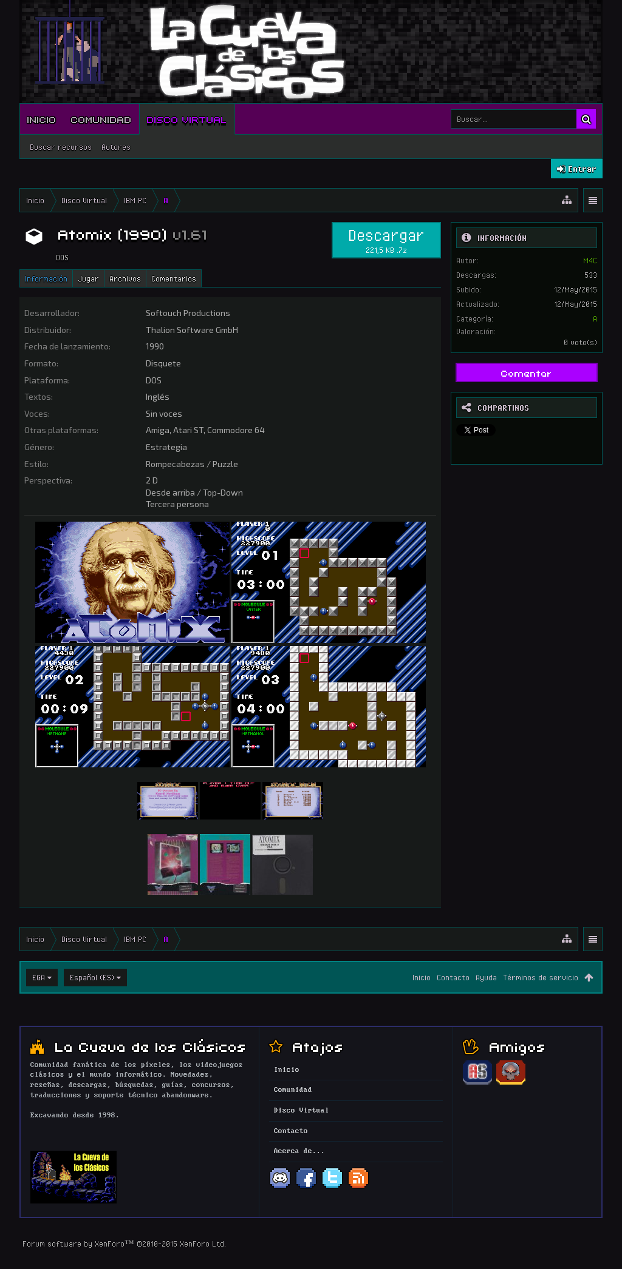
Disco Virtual (187, 119)
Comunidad (101, 119)
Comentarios (173, 278)
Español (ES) (92, 977)
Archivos (125, 278)
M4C (590, 260)
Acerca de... (299, 1151)
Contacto (453, 977)
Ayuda (486, 977)
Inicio (41, 119)
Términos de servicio (540, 977)
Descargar (386, 240)
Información (46, 278)
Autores (116, 147)
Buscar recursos (61, 147)
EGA (38, 977)
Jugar (88, 278)
